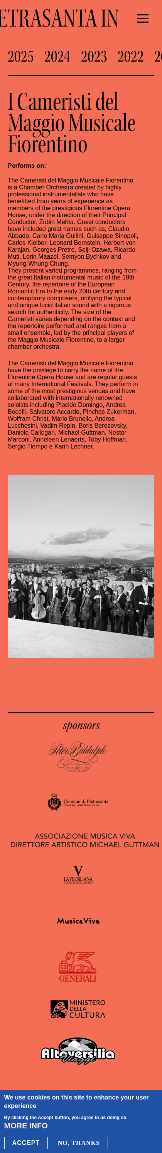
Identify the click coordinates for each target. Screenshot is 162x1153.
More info (26, 1126)
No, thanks (79, 1143)
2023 (94, 57)
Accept (26, 1143)
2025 (21, 57)
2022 (131, 57)
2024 (57, 57)
